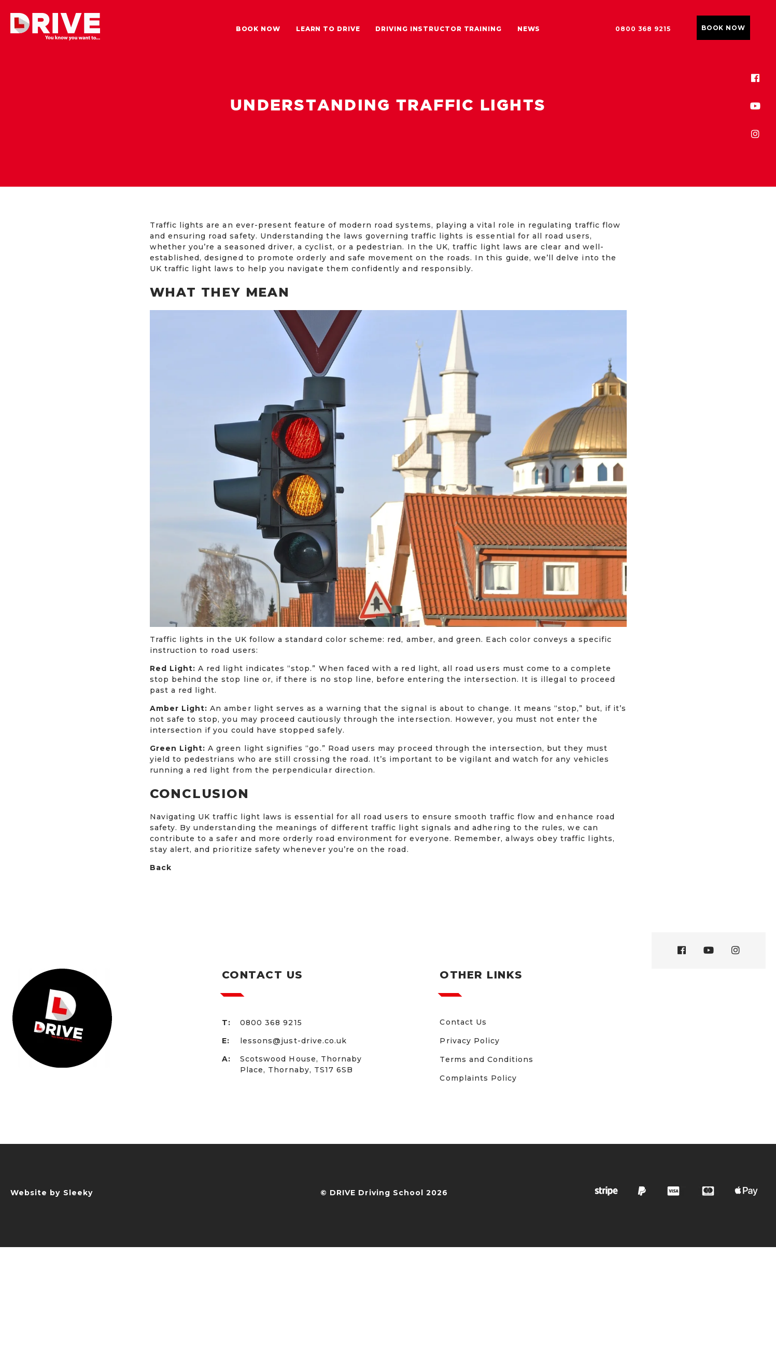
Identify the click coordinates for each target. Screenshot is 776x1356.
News (529, 29)
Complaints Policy (478, 1078)
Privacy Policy (470, 1040)
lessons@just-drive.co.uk (293, 1040)
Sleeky (78, 1192)
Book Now (258, 29)
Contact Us (463, 1022)
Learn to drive (328, 29)
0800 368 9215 (643, 29)
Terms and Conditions (486, 1059)
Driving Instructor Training (438, 29)
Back (161, 867)
